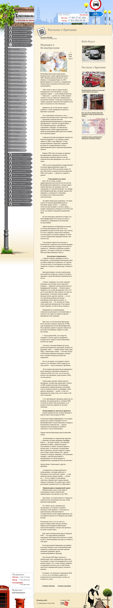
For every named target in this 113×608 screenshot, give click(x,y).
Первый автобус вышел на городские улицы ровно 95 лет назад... (93, 90)
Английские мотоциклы (17, 143)
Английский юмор (19, 188)
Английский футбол (20, 171)
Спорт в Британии (15, 64)
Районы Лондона (15, 74)
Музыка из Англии (19, 175)
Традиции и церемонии (17, 60)
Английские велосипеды (17, 146)
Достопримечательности (21, 167)
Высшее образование (20, 36)
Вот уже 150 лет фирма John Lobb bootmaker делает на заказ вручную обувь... (93, 114)
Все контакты (84, 14)
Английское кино (15, 118)
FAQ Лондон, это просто (21, 163)
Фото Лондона (18, 155)
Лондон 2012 (14, 139)
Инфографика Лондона (21, 200)
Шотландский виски (16, 128)
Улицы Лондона (14, 150)
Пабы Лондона (14, 136)
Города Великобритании (17, 85)
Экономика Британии (16, 82)
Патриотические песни (17, 121)
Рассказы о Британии (20, 45)
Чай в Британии (14, 49)
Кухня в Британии (15, 67)
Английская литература (17, 114)
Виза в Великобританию (21, 41)
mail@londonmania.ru (18, 592)
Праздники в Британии (17, 53)
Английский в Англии (20, 196)
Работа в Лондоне (19, 184)
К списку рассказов (64, 586)
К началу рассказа (48, 586)
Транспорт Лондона (20, 179)
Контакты (16, 204)
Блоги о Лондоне (15, 132)
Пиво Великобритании (17, 125)
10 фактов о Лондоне (20, 159)
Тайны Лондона (14, 100)
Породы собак (14, 71)
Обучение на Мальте (20, 32)
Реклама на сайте (41, 600)
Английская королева (16, 89)
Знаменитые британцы (17, 92)
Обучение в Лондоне (20, 28)
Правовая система (15, 78)
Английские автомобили (17, 56)
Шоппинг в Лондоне (20, 192)
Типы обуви (13, 96)
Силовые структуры (16, 110)
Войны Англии (14, 107)
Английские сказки (15, 103)
